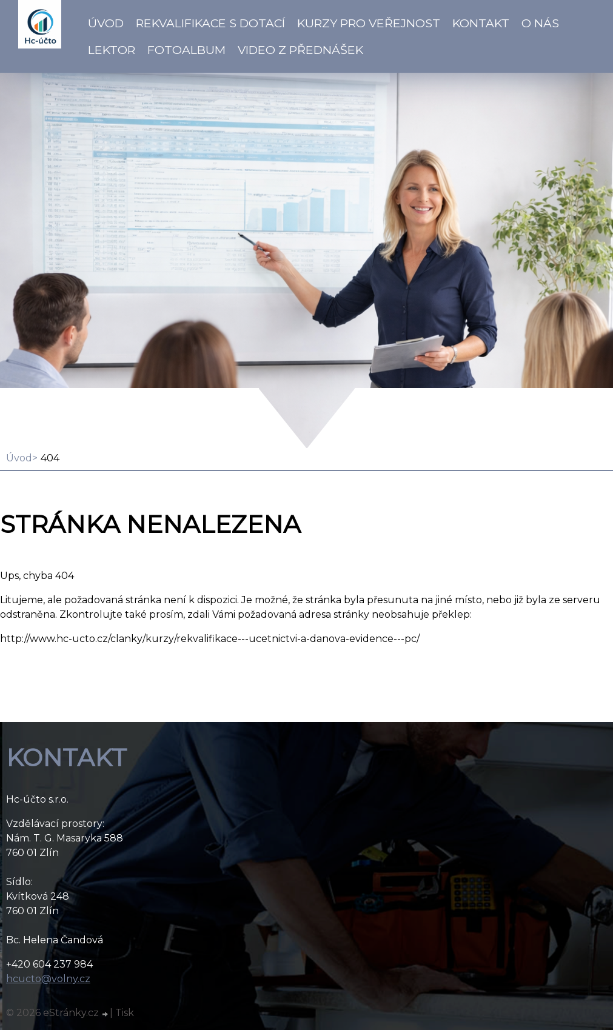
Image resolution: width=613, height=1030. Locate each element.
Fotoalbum (186, 49)
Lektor (111, 49)
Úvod (106, 23)
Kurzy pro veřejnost (368, 23)
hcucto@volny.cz (48, 979)
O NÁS (540, 23)
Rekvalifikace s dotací (210, 23)
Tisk (124, 1012)
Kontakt (480, 23)
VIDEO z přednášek (300, 49)
